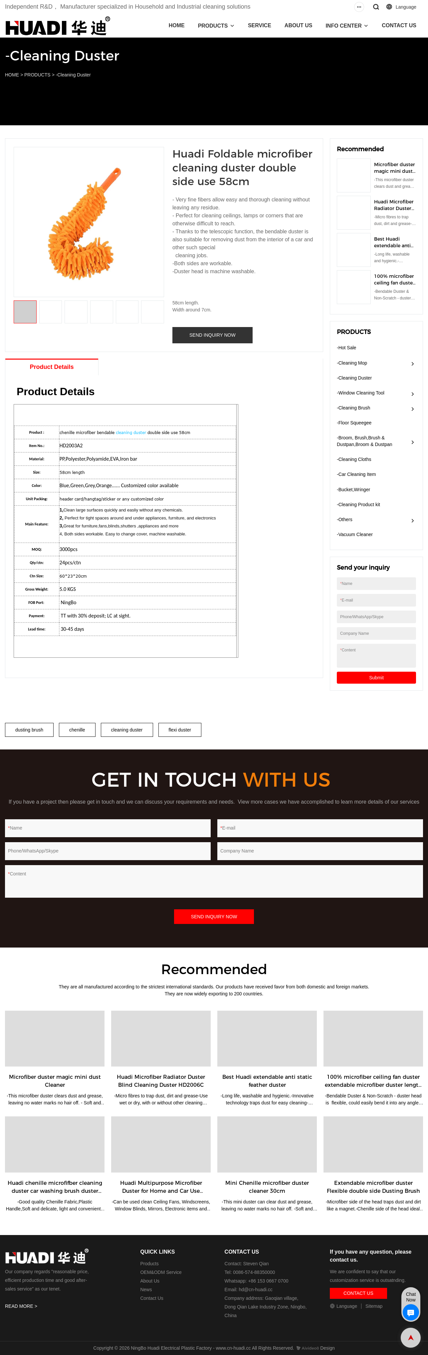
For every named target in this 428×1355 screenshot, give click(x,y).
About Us (149, 1281)
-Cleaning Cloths (354, 459)
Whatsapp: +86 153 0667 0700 (257, 1281)
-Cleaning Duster (73, 74)
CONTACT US (399, 25)
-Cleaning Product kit (358, 504)
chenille (77, 730)
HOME (177, 25)
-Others (344, 519)
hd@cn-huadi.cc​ (255, 1289)
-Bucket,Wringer (353, 489)
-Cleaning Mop (352, 363)
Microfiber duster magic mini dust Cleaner (394, 171)
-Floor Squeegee (354, 422)
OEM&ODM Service (160, 1272)
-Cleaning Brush (353, 407)
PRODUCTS (213, 26)
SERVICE (259, 25)
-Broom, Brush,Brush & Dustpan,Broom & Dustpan (364, 441)
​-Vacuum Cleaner (355, 534)
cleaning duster (131, 432)
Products (149, 1263)
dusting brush (29, 730)
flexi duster (180, 730)
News (146, 1289)
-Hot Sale (346, 347)
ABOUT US (299, 25)
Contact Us (151, 1298)
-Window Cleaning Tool (360, 392)
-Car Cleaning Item (356, 474)
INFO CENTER (343, 26)
